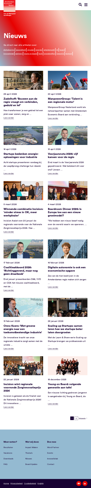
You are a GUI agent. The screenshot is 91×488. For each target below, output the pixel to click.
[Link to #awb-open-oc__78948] (85, 5)
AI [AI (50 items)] (57, 50)
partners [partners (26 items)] (18, 53)
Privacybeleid (17, 483)
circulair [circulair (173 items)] (30, 50)
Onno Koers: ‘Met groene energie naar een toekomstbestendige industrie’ (23, 329)
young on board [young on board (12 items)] (30, 53)
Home (6, 483)
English (41, 483)
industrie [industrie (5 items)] (60, 53)
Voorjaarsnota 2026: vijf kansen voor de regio (63, 155)
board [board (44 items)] (62, 50)
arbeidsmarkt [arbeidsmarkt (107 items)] (49, 50)
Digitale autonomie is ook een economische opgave (67, 268)
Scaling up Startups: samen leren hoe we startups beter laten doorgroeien (65, 329)
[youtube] (78, 483)
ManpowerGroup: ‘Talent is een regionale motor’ (65, 100)
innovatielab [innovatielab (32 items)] (8, 53)
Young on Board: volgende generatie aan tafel (64, 385)
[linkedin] (84, 483)
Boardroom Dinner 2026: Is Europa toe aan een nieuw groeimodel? (64, 212)
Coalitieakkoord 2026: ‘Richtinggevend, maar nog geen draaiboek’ (21, 270)
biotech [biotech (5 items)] (69, 53)
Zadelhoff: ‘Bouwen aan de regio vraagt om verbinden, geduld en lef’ (21, 102)
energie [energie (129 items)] (39, 50)
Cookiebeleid (30, 483)
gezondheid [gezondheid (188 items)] (21, 50)
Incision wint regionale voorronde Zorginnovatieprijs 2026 (22, 387)
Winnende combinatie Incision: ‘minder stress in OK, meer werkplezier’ (23, 212)
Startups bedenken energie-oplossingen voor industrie (21, 155)
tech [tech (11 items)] (40, 53)
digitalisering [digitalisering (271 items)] (8, 50)
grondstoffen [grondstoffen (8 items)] (49, 53)
